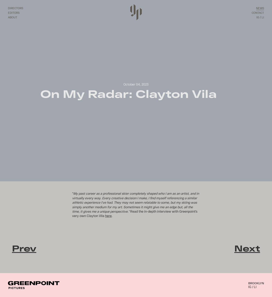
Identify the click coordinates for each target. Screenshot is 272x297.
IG (257, 17)
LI (263, 17)
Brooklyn (256, 283)
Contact (258, 12)
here (108, 216)
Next (247, 248)
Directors (15, 8)
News (260, 8)
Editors (14, 12)
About (12, 17)
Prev (24, 248)
